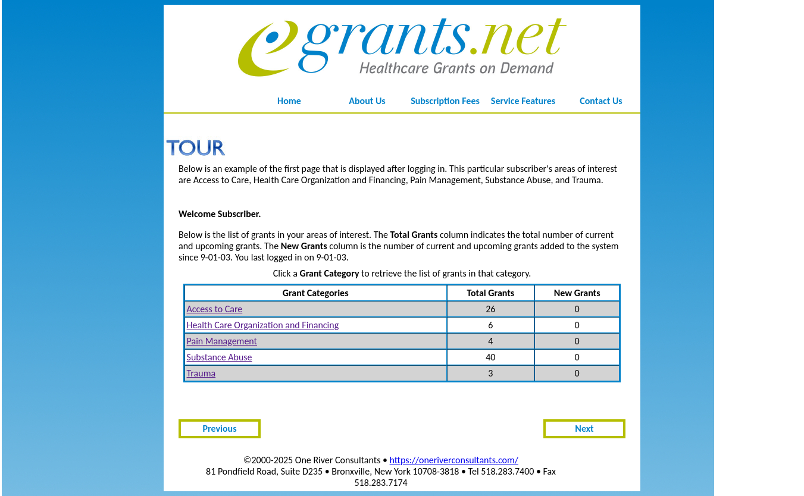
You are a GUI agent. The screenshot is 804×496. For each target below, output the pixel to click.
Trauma (201, 373)
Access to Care (215, 309)
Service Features (523, 100)
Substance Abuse (219, 357)
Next (584, 428)
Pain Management (222, 341)
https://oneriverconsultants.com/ (454, 460)
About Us (367, 100)
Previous (219, 428)
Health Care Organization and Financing (263, 325)
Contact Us (601, 100)
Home (289, 100)
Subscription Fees (445, 100)
